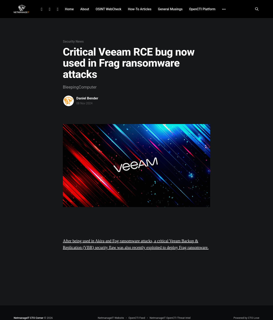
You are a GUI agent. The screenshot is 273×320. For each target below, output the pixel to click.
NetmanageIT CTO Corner (28, 317)
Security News (73, 41)
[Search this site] (257, 9)
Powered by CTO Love (246, 317)
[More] (224, 9)
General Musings (170, 9)
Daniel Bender (87, 98)
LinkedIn (41, 9)
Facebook (49, 9)
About (84, 9)
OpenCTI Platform (202, 9)
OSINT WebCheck (108, 9)
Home (69, 9)
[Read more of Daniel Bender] (68, 101)
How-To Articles (139, 9)
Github (57, 9)
